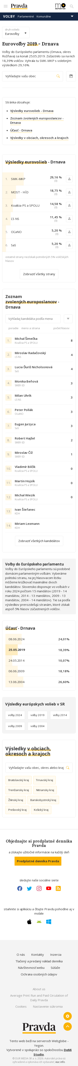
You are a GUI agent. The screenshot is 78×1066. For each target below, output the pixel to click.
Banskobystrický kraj (43, 800)
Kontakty (37, 954)
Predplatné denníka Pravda (38, 861)
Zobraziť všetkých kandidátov (39, 541)
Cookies (20, 1006)
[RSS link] (58, 888)
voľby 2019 (38, 715)
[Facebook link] (19, 888)
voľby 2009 (15, 726)
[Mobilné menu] (5, 6)
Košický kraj (41, 810)
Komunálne (44, 16)
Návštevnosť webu (31, 967)
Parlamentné (26, 16)
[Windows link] (48, 921)
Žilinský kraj (15, 800)
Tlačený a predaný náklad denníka (39, 961)
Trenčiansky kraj (18, 790)
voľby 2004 (38, 726)
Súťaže (55, 967)
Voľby (9, 16)
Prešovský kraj (17, 810)
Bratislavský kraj (18, 780)
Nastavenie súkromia (48, 1006)
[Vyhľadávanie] (71, 6)
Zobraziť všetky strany (39, 274)
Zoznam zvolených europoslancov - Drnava (37, 120)
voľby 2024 (15, 715)
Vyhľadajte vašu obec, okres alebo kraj (39, 767)
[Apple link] (29, 921)
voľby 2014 (60, 715)
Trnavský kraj (44, 780)
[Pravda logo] (30, 6)
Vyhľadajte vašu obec (32, 76)
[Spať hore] (67, 1026)
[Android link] (39, 921)
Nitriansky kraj (45, 790)
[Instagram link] (39, 888)
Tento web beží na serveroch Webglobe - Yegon (38, 1043)
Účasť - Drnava (21, 130)
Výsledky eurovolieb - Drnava (32, 111)
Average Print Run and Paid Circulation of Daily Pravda (39, 997)
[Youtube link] (48, 888)
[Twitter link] (29, 888)
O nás (21, 954)
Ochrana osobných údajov (39, 974)
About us (39, 989)
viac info (60, 1062)
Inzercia (55, 954)
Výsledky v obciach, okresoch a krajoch (39, 138)
